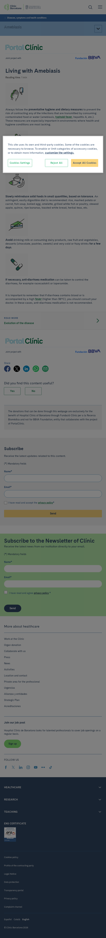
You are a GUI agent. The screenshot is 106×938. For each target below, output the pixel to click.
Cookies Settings (20, 163)
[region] (53, 154)
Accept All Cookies (84, 163)
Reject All (56, 163)
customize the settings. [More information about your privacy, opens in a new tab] (59, 152)
